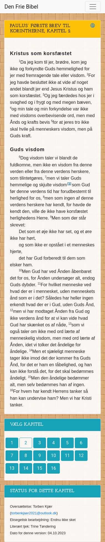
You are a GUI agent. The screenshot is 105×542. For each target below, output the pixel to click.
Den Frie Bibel (21, 6)
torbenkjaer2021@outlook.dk (34, 513)
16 (53, 468)
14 (25, 468)
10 (53, 455)
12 (81, 455)
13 (11, 468)
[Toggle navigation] (93, 6)
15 (39, 468)
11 (67, 455)
